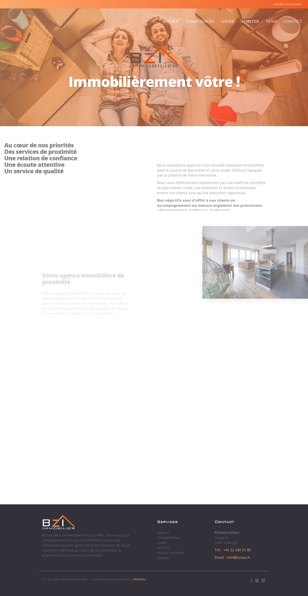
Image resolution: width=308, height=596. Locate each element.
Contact (293, 21)
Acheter (250, 21)
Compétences (200, 21)
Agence (171, 21)
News (271, 21)
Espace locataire (287, 4)
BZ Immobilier (154, 56)
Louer (227, 21)
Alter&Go (139, 579)
